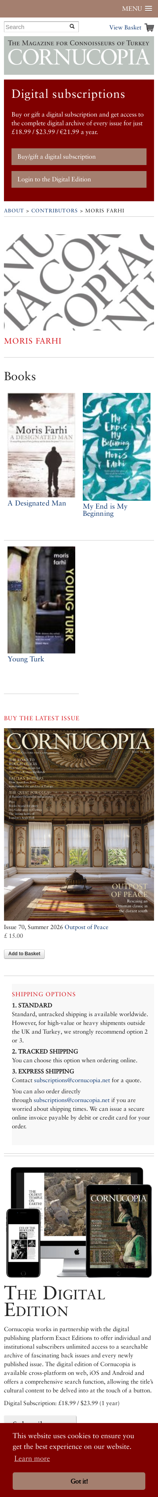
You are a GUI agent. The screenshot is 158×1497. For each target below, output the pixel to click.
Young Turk (26, 659)
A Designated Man (37, 503)
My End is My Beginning (105, 509)
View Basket (125, 27)
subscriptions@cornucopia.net (72, 1080)
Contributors (54, 211)
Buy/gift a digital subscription (56, 156)
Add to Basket (24, 954)
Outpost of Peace (87, 926)
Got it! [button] (79, 1481)
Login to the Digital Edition (54, 179)
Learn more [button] (32, 1458)
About (14, 211)
